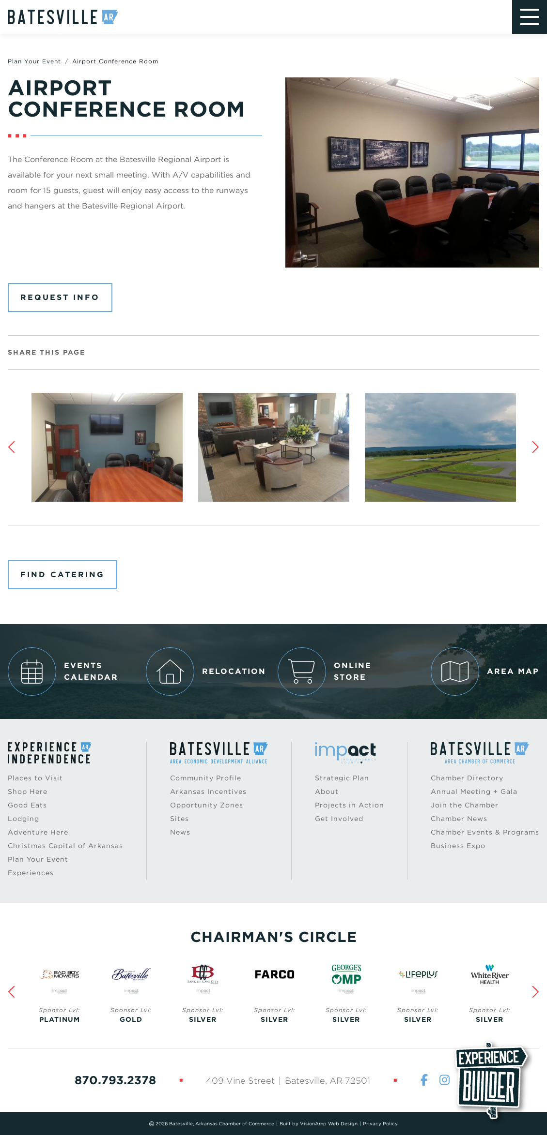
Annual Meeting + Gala (474, 791)
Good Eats (27, 805)
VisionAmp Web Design (329, 1123)
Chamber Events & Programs (485, 832)
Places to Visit (35, 778)
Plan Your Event (34, 61)
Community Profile (205, 778)
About (327, 791)
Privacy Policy (380, 1123)
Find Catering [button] (62, 574)
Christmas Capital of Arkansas (65, 846)
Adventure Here (38, 832)
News (180, 832)
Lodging (23, 818)
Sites (179, 818)
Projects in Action (349, 805)
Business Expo (458, 846)
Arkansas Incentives (208, 791)
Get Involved (339, 818)
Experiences (31, 873)
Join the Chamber (465, 805)
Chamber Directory (467, 778)
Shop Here (27, 791)
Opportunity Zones (206, 805)
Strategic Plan (342, 778)
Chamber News (459, 818)
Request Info (60, 297)
